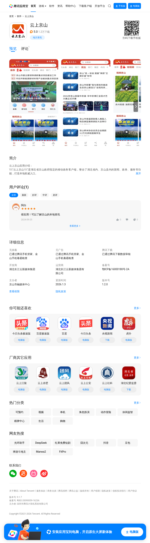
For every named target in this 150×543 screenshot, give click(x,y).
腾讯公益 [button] (73, 491)
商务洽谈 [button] (51, 491)
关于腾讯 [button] (13, 491)
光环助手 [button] (19, 442)
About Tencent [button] (27, 491)
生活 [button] (41, 420)
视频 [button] (41, 412)
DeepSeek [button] (41, 442)
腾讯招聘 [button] (62, 491)
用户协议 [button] (132, 491)
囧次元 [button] (84, 442)
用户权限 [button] (95, 491)
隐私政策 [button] (61, 291)
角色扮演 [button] (84, 412)
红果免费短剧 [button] (62, 442)
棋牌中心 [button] (19, 420)
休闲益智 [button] (127, 412)
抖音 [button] (106, 442)
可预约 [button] (19, 412)
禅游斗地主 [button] (19, 451)
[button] (18, 6)
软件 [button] (19, 16)
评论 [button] (24, 48)
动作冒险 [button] (106, 412)
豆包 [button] (127, 442)
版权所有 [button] (84, 491)
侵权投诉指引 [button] (119, 491)
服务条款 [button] (40, 491)
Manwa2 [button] (41, 451)
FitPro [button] (62, 451)
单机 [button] (62, 412)
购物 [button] (62, 420)
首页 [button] (11, 16)
